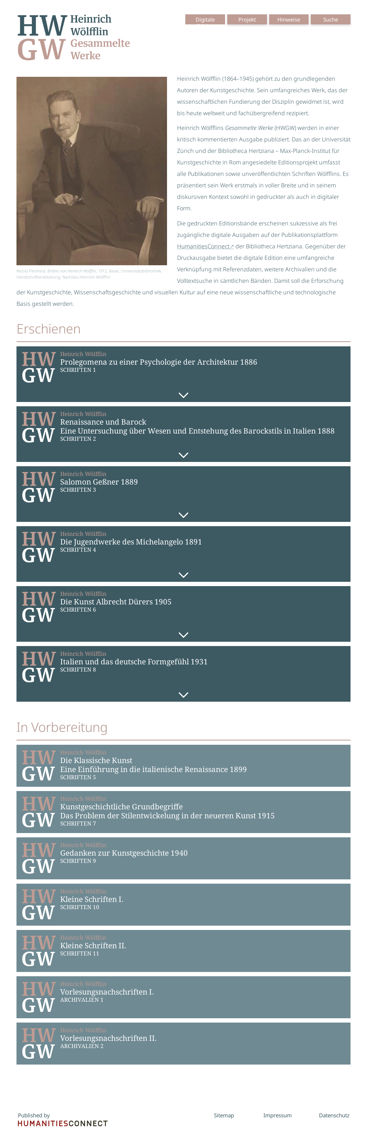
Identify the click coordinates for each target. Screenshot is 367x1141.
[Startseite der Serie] (73, 38)
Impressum (277, 1115)
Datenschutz (334, 1115)
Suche (330, 19)
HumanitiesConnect (203, 246)
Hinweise (288, 19)
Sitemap (224, 1115)
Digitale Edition (205, 23)
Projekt (247, 19)
